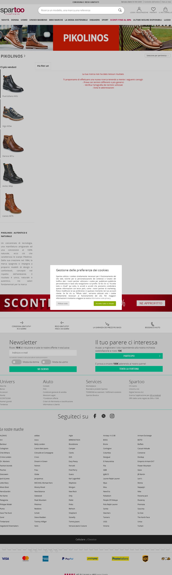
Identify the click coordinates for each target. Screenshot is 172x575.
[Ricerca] (120, 10)
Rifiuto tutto (63, 303)
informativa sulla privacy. (101, 298)
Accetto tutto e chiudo (105, 303)
